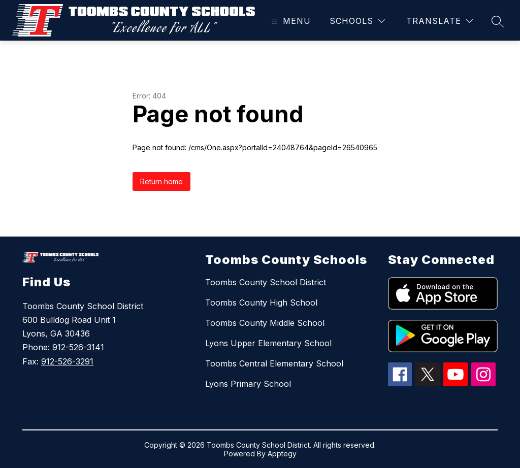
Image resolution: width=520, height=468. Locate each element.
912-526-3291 (67, 361)
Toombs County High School (261, 302)
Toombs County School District (265, 282)
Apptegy (282, 453)
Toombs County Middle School (264, 323)
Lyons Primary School (248, 384)
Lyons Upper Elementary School (268, 343)
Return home (161, 181)
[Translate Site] (439, 21)
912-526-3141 (78, 347)
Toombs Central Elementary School (274, 363)
